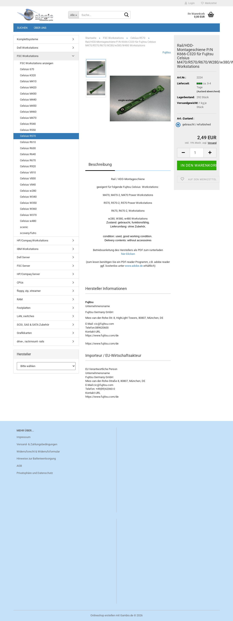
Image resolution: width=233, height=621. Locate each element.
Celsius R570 (28, 136)
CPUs (20, 282)
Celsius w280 (28, 190)
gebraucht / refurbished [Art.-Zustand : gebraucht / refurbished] (194, 124)
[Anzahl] (197, 152)
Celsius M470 (28, 117)
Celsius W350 (28, 202)
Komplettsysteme (27, 39)
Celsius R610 (28, 142)
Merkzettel (209, 3)
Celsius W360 (28, 208)
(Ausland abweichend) (208, 91)
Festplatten (23, 307)
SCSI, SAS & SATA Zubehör (33, 324)
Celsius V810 (28, 172)
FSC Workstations (28, 56)
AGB (19, 465)
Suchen (22, 27)
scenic (24, 227)
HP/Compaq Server (28, 274)
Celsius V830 (28, 178)
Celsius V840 (28, 184)
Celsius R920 (28, 166)
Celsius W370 (28, 215)
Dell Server (23, 257)
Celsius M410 (28, 81)
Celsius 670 (27, 69)
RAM (20, 299)
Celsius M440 (28, 99)
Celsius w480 (28, 221)
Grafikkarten (24, 333)
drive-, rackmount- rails (30, 341)
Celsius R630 (28, 148)
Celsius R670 (28, 160)
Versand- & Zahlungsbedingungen (37, 444)
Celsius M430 (28, 93)
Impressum (23, 437)
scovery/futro (28, 233)
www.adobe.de (134, 265)
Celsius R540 (28, 123)
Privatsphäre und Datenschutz (35, 473)
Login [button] (190, 3)
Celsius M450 (28, 105)
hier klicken (128, 253)
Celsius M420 (28, 87)
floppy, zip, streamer (29, 290)
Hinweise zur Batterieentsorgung (36, 458)
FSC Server (23, 265)
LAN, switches (25, 316)
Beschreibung (100, 164)
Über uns (40, 27)
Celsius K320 (28, 75)
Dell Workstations (27, 47)
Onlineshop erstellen (102, 615)
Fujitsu (167, 52)
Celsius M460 (28, 111)
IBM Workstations (28, 249)
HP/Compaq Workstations (32, 240)
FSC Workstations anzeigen (36, 63)
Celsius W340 (28, 196)
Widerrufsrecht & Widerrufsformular (38, 451)
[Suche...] (73, 15)
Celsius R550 (28, 130)
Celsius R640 (28, 154)
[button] (183, 152)
